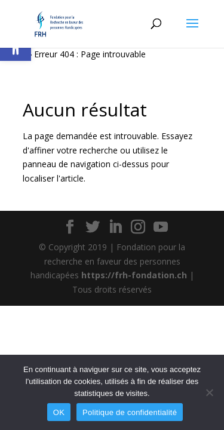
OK (59, 412)
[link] (59, 23)
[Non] (209, 392)
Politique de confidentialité (129, 412)
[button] (192, 31)
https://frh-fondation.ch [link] (134, 275)
